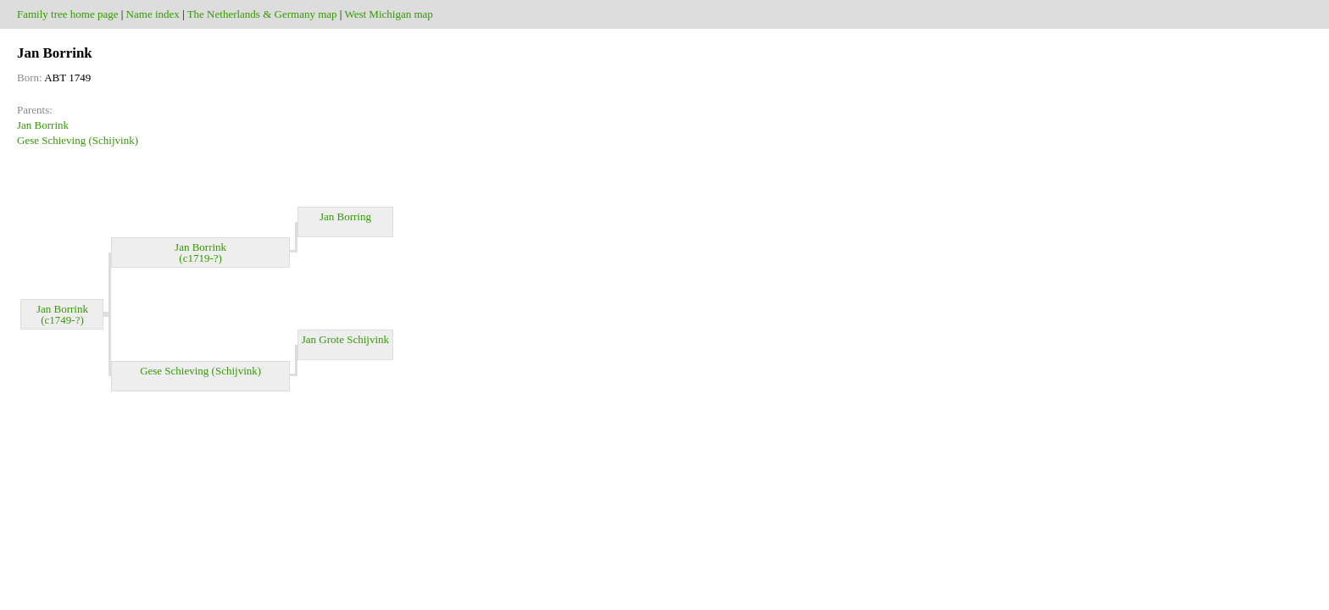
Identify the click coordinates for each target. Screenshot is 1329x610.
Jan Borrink (43, 125)
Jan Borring (345, 222)
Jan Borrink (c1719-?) (200, 252)
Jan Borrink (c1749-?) (62, 314)
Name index (153, 14)
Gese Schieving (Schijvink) (77, 140)
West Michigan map (388, 14)
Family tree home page (68, 14)
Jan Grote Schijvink (345, 345)
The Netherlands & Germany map (262, 14)
